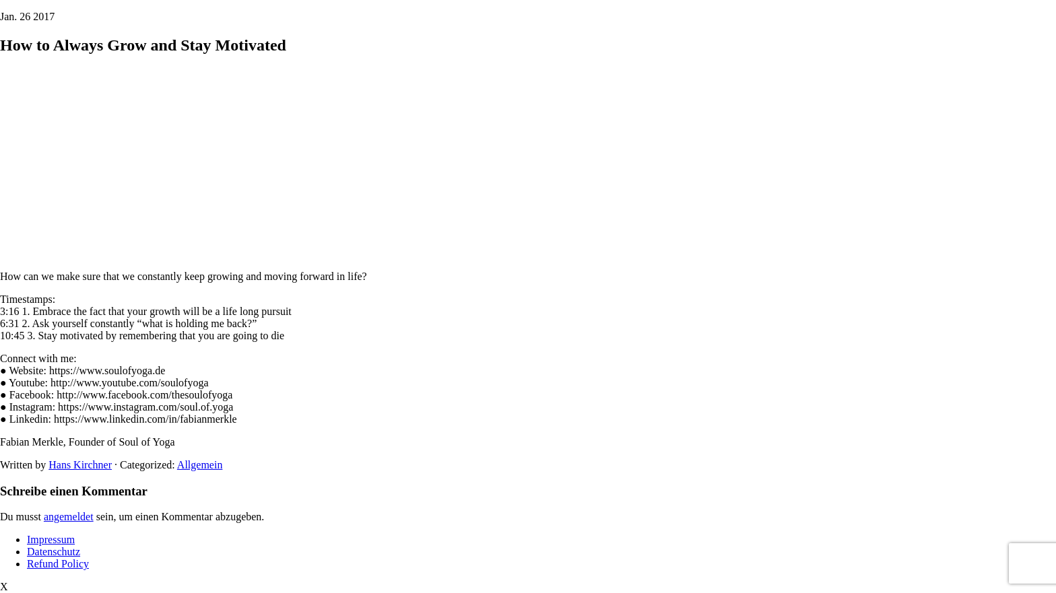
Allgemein (200, 464)
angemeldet (69, 516)
